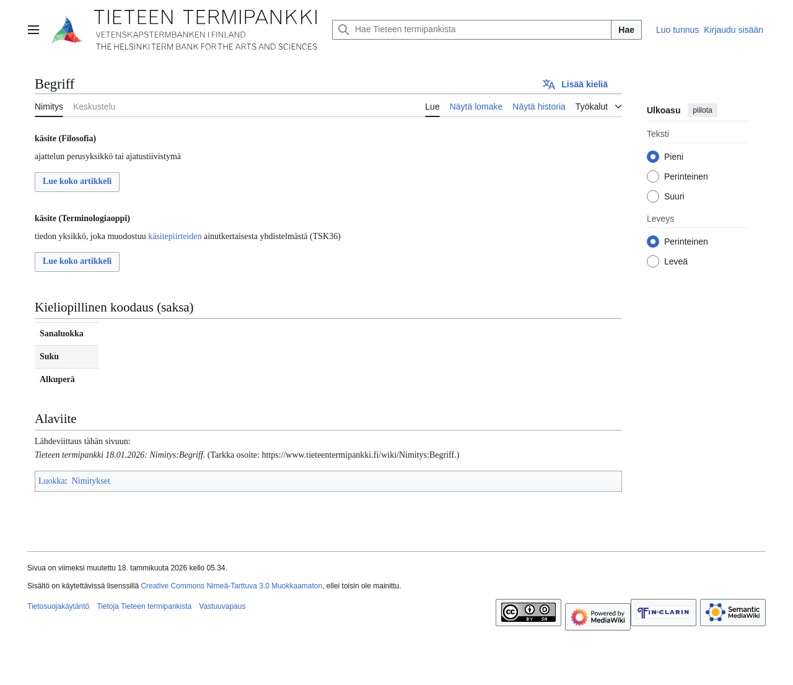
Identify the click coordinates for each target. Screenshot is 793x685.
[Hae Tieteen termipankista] (471, 30)
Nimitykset (91, 481)
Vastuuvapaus (222, 606)
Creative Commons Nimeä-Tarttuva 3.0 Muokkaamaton (231, 586)
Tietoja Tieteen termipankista (144, 606)
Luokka (51, 481)
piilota (702, 110)
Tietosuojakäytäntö (58, 606)
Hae (626, 30)
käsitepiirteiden (174, 236)
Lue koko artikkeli (77, 181)
